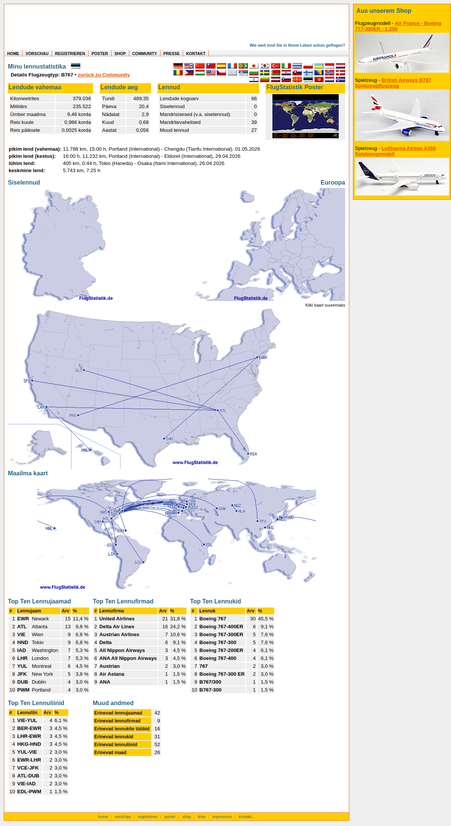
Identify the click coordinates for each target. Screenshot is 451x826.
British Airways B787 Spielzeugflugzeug (393, 83)
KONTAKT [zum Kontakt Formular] (195, 53)
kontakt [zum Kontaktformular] (245, 816)
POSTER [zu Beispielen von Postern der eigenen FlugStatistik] (100, 53)
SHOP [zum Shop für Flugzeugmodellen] (120, 53)
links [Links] (202, 816)
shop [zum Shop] (186, 816)
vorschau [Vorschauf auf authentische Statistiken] (123, 816)
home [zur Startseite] (103, 816)
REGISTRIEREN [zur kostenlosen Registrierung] (70, 53)
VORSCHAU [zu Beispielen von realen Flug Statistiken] (37, 53)
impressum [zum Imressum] (222, 816)
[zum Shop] (402, 11)
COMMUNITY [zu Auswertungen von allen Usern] (144, 53)
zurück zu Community (104, 75)
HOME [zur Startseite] (13, 53)
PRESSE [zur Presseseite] (172, 53)
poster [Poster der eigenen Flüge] (170, 816)
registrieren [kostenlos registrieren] (147, 816)
